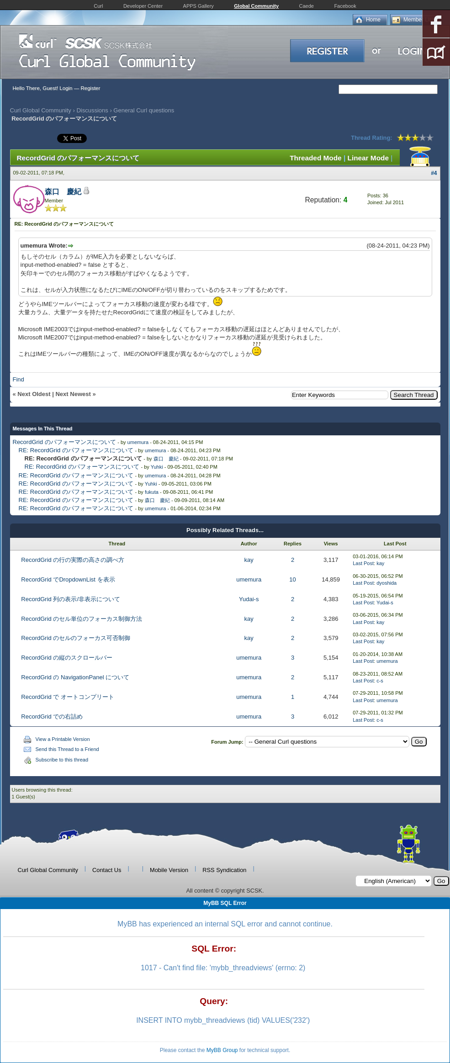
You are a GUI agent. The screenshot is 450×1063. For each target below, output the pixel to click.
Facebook (345, 6)
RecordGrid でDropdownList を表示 (68, 579)
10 (292, 579)
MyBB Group (222, 1050)
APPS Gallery (198, 6)
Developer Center (143, 6)
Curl (98, 6)
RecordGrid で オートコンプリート (67, 696)
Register (90, 88)
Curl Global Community (40, 110)
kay (249, 559)
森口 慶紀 (63, 192)
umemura (137, 442)
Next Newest (72, 394)
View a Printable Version (63, 739)
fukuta (152, 492)
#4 (434, 173)
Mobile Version (169, 870)
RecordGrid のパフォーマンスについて (64, 442)
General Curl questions (143, 110)
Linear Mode (368, 158)
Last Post (363, 563)
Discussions (92, 110)
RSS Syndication (224, 870)
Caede (306, 6)
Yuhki (157, 467)
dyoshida (386, 583)
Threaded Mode (316, 158)
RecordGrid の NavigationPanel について (75, 677)
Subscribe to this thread (62, 759)
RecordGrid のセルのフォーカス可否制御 (75, 638)
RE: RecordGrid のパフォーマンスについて (76, 450)
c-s (379, 680)
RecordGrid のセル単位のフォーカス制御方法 (81, 618)
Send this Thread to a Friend (67, 749)
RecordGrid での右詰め (52, 716)
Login (65, 88)
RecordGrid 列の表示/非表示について (70, 599)
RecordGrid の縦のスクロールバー (66, 657)
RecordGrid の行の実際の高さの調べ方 (72, 559)
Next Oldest (33, 394)
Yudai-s (249, 599)
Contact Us (106, 870)
